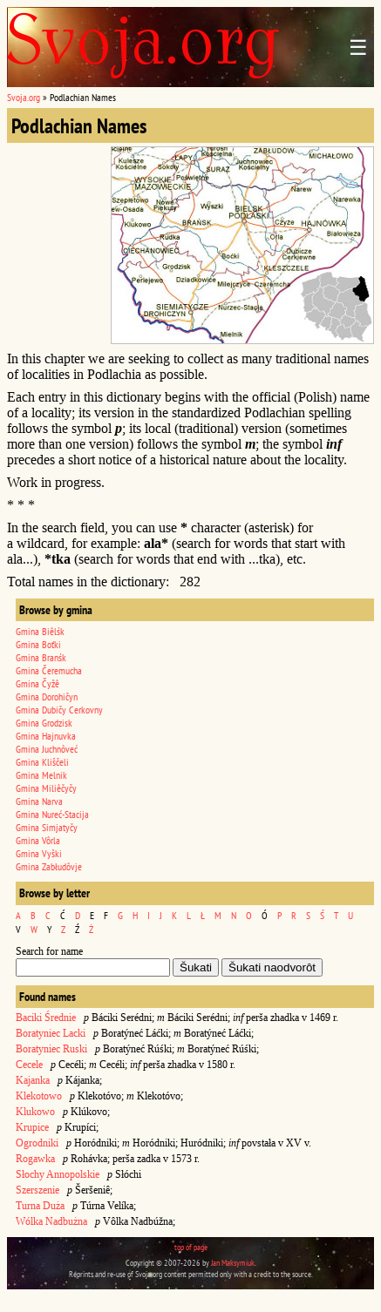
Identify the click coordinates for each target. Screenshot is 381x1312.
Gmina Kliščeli (42, 761)
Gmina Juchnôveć (47, 748)
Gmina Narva (39, 801)
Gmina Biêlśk (40, 631)
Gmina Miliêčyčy (46, 788)
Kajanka (33, 1080)
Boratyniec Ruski (51, 1049)
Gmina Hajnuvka (46, 735)
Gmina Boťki (38, 644)
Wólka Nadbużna (51, 1221)
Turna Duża (40, 1206)
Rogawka (35, 1159)
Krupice (32, 1127)
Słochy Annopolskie (57, 1174)
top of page (191, 1247)
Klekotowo (39, 1096)
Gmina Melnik (41, 774)
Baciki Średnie (46, 1017)
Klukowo (35, 1112)
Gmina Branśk (41, 657)
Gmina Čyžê (37, 683)
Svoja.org (23, 97)
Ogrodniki (37, 1143)
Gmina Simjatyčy (47, 827)
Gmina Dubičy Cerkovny (59, 709)
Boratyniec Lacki (50, 1033)
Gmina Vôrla (38, 840)
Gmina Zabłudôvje (49, 866)
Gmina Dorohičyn (47, 696)
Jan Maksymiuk (233, 1262)
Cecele (29, 1064)
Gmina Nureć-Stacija (52, 814)
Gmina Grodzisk (44, 722)
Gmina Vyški (39, 853)
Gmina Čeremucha (49, 670)
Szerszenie (37, 1190)
